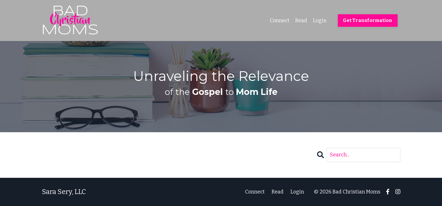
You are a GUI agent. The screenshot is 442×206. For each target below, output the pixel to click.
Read (301, 20)
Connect (279, 20)
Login (319, 20)
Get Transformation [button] (367, 20)
